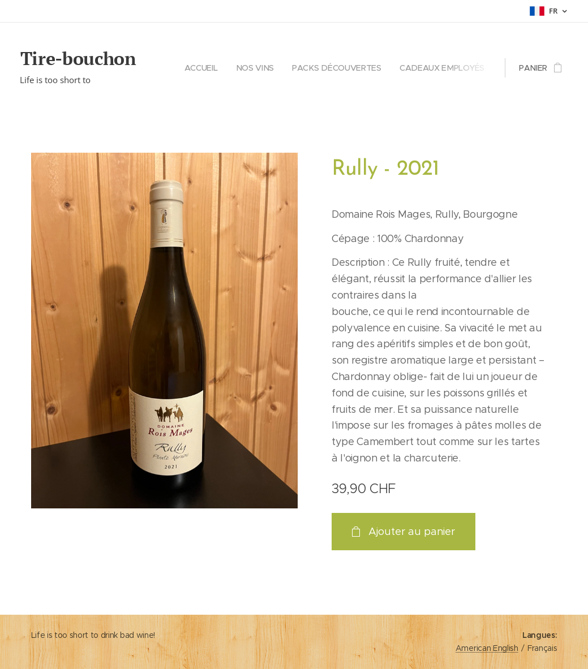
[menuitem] (209, 68)
